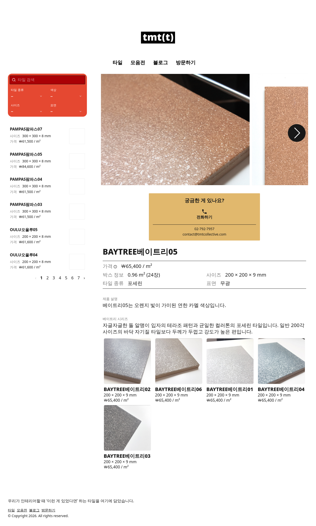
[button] (297, 133)
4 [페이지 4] (60, 278)
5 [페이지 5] (66, 278)
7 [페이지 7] (79, 278)
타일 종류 (17, 90)
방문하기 (186, 62)
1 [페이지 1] (41, 278)
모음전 (137, 62)
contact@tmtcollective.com (204, 234)
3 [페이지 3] (54, 278)
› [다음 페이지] (84, 278)
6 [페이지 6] (72, 278)
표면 (53, 105)
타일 (117, 62)
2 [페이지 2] (47, 278)
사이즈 (15, 105)
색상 (53, 90)
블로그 (160, 62)
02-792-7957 (204, 229)
